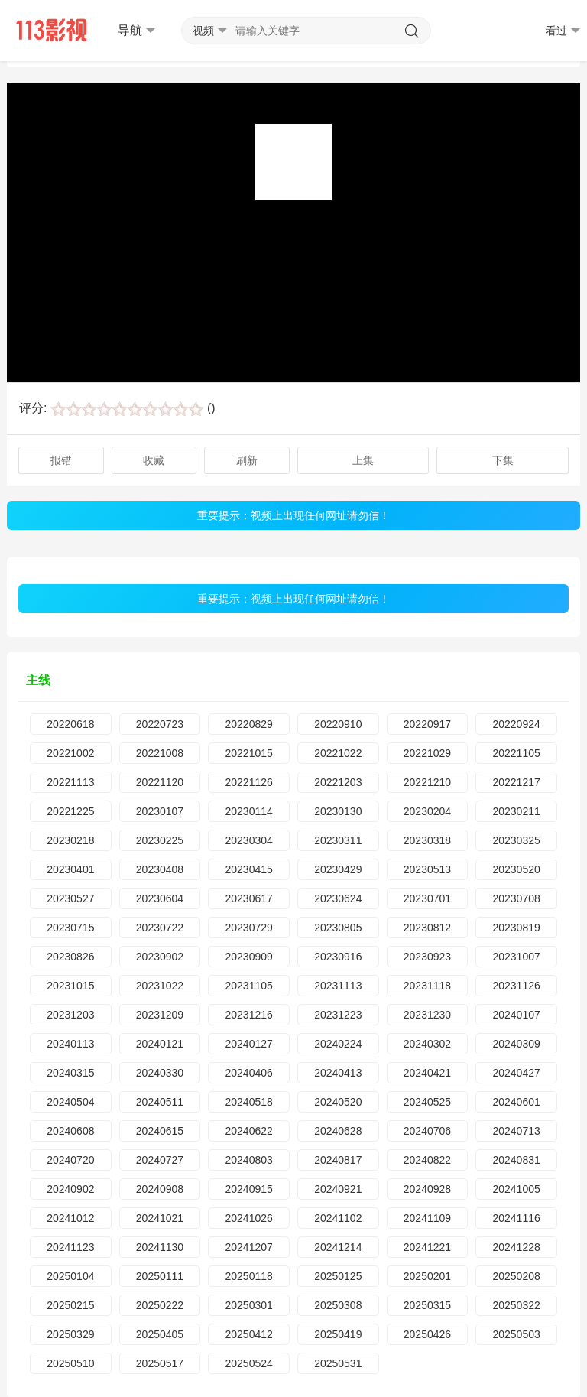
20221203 (338, 782)
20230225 (159, 840)
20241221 (427, 1247)
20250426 (427, 1334)
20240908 (159, 1189)
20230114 (248, 811)
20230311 (338, 840)
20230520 (516, 869)
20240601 (516, 1102)
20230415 (248, 869)
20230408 (159, 869)
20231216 (248, 1015)
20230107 (159, 811)
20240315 (70, 1073)
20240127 (248, 1044)
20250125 (338, 1276)
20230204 (427, 811)
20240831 (516, 1160)
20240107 (516, 1015)
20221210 (427, 782)
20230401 (70, 869)
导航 (136, 30)
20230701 (427, 898)
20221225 (70, 811)
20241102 (338, 1218)
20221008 (159, 753)
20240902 (70, 1189)
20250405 (159, 1334)
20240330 (159, 1073)
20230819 (516, 927)
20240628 (338, 1131)
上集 (363, 460)
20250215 (70, 1305)
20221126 (248, 782)
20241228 (516, 1247)
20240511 (159, 1102)
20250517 (159, 1363)
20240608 (70, 1131)
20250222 (159, 1305)
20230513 (427, 869)
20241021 (159, 1218)
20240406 (248, 1073)
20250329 (70, 1334)
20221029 (427, 753)
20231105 (248, 986)
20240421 (427, 1073)
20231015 (70, 986)
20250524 (248, 1363)
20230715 (70, 927)
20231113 (338, 986)
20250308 (338, 1305)
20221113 (70, 782)
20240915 (248, 1189)
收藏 (153, 460)
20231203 (70, 1015)
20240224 (338, 1044)
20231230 (427, 1015)
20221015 (248, 753)
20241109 (427, 1218)
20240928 (427, 1189)
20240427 (516, 1073)
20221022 (338, 753)
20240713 (516, 1131)
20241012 (70, 1218)
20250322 (516, 1305)
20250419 (338, 1334)
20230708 (516, 898)
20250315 (427, 1305)
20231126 (516, 986)
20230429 (338, 869)
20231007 (516, 956)
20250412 (248, 1334)
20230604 (159, 898)
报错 (61, 460)
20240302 (427, 1044)
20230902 (159, 956)
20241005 (516, 1189)
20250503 (516, 1334)
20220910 (338, 724)
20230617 (248, 898)
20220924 (516, 724)
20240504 (70, 1102)
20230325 (516, 840)
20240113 (70, 1044)
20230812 (427, 927)
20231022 (159, 986)
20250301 (248, 1305)
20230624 (338, 898)
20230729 (248, 927)
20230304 (248, 840)
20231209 (159, 1015)
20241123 (70, 1247)
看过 (563, 30)
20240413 (338, 1073)
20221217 (516, 782)
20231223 (338, 1015)
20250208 (516, 1276)
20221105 (516, 753)
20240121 (159, 1044)
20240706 (427, 1131)
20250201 (427, 1276)
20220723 (159, 724)
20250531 (338, 1363)
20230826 (70, 956)
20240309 (516, 1044)
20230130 (338, 811)
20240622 (248, 1131)
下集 (503, 460)
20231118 (427, 986)
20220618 (70, 724)
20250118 (248, 1276)
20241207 (248, 1247)
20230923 (427, 956)
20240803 (248, 1160)
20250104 (70, 1276)
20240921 (338, 1189)
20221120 (159, 782)
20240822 (427, 1160)
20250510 (70, 1363)
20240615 (159, 1131)
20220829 (248, 724)
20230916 (338, 956)
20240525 (427, 1102)
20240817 (338, 1160)
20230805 (338, 927)
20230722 (159, 927)
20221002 (70, 753)
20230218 (70, 840)
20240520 (338, 1102)
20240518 (248, 1102)
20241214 (338, 1247)
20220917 (427, 724)
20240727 (159, 1160)
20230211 (516, 811)
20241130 (159, 1247)
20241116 (516, 1218)
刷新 (247, 460)
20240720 (70, 1160)
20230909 (248, 956)
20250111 (159, 1276)
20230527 (70, 898)
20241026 (248, 1218)
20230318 (427, 840)
